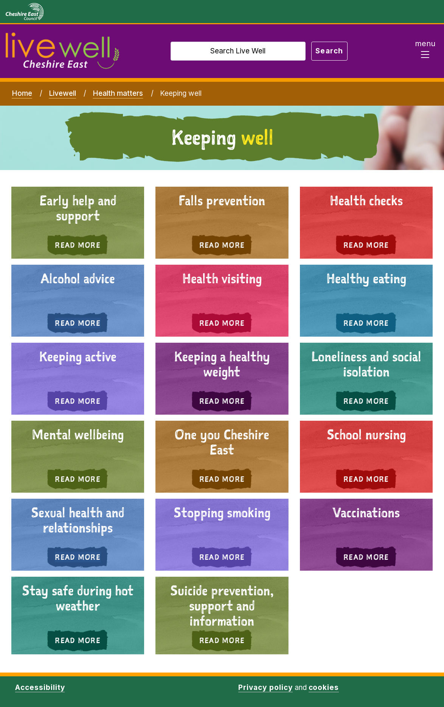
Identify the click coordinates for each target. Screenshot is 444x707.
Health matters (118, 93)
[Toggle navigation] (425, 51)
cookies (324, 687)
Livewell (62, 93)
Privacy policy (265, 687)
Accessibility (40, 687)
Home (22, 93)
